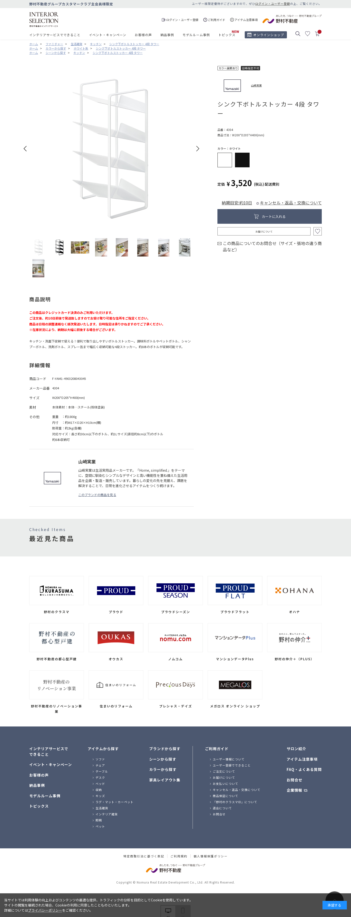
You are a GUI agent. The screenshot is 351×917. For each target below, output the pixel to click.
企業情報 (294, 790)
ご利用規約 (178, 856)
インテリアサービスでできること (54, 34)
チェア (100, 765)
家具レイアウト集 (164, 779)
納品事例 (167, 34)
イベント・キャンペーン (107, 34)
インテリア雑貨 (107, 814)
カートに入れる (274, 216)
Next (197, 148)
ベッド (100, 783)
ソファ (100, 759)
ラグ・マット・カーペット (115, 802)
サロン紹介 (296, 748)
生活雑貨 (102, 808)
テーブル (102, 771)
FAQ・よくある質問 (304, 769)
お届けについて (264, 231)
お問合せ (219, 814)
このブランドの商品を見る (97, 494)
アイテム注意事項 (302, 759)
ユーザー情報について (228, 759)
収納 (99, 790)
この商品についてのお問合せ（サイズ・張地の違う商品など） (272, 246)
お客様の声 (143, 34)
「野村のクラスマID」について (235, 802)
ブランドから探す (164, 748)
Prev (25, 148)
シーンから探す (162, 759)
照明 (99, 820)
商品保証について (225, 796)
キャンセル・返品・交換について (291, 203)
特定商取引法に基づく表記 (143, 856)
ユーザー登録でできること (232, 765)
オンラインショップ (268, 34)
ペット (100, 826)
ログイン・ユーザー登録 (272, 3)
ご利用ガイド (216, 748)
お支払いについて (225, 783)
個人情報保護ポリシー (211, 856)
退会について (222, 808)
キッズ (100, 796)
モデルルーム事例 (196, 34)
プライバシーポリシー (45, 910)
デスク (100, 777)
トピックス (226, 34)
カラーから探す (162, 769)
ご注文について (224, 771)
